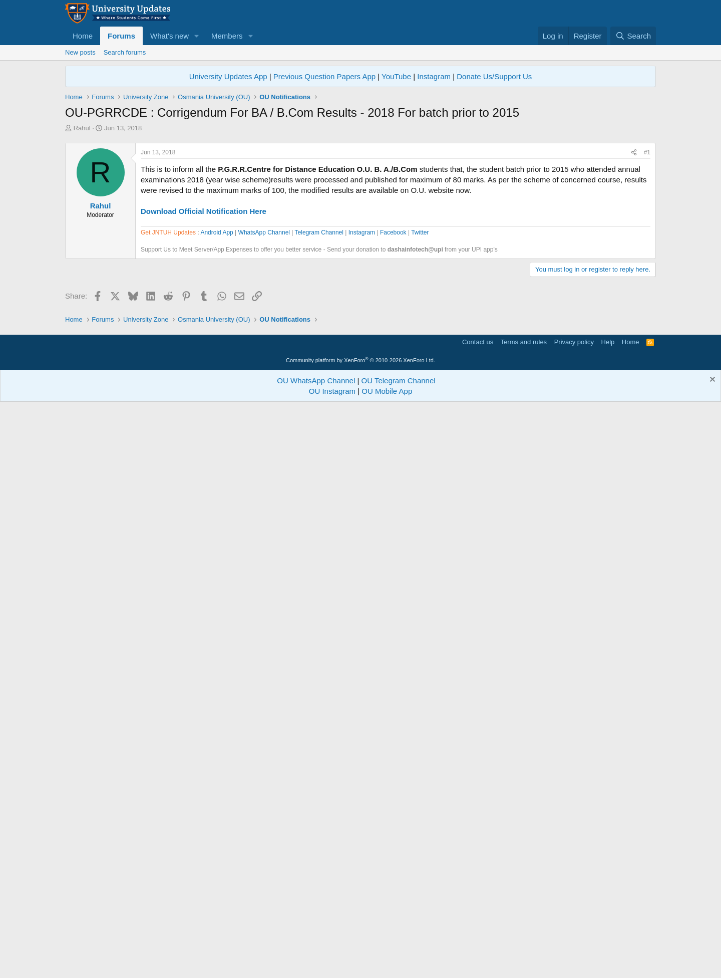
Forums (121, 36)
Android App (216, 518)
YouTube (396, 76)
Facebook (393, 518)
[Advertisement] (360, 208)
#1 (647, 292)
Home (83, 36)
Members (227, 36)
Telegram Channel (319, 518)
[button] (197, 36)
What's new (169, 36)
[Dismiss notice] (711, 951)
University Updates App (228, 76)
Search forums (125, 52)
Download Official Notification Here (203, 351)
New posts (80, 52)
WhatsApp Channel (264, 518)
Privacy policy (574, 913)
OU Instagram (332, 962)
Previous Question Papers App (324, 76)
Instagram (434, 76)
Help (608, 913)
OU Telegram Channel (399, 951)
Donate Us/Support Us (494, 76)
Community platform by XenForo (360, 931)
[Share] (633, 293)
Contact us (477, 913)
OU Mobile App (387, 962)
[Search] (633, 36)
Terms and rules (524, 913)
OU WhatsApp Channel (316, 951)
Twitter (420, 518)
